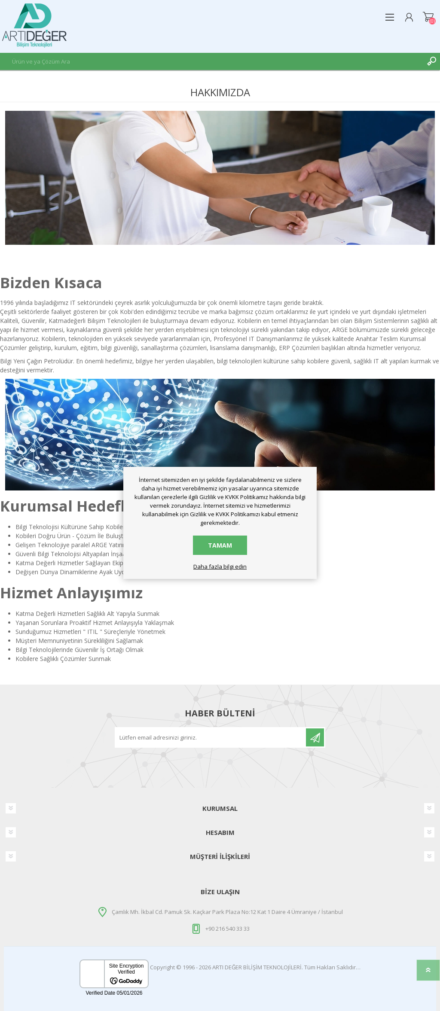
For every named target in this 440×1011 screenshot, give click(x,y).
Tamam (220, 545)
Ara (431, 61)
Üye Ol (315, 737)
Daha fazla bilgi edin (220, 566)
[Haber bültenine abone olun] (211, 737)
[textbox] (211, 61)
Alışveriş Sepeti (428, 17)
